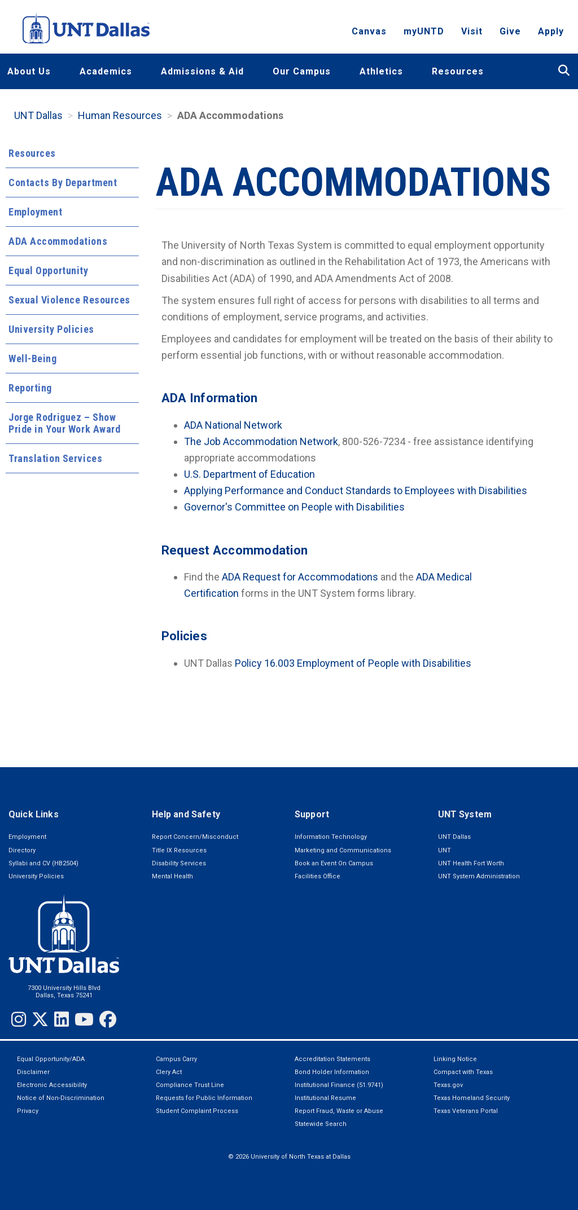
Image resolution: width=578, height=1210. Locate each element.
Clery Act (169, 1072)
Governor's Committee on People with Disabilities (294, 507)
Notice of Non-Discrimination (60, 1098)
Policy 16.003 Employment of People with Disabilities (353, 663)
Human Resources (120, 115)
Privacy (27, 1111)
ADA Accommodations (57, 241)
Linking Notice (455, 1059)
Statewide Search (321, 1124)
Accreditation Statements (332, 1059)
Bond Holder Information (332, 1072)
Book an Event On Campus (334, 863)
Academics (106, 71)
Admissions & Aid (202, 71)
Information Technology (331, 837)
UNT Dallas (38, 115)
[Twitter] (40, 1019)
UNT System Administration (479, 876)
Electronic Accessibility (52, 1085)
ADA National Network (233, 425)
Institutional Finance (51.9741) (339, 1085)
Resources (458, 71)
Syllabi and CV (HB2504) (43, 863)
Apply (551, 31)
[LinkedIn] (61, 1019)
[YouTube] (84, 1019)
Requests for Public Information (204, 1098)
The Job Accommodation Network (261, 441)
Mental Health (172, 876)
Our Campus (302, 71)
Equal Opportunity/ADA (51, 1059)
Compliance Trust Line (190, 1085)
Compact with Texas (463, 1072)
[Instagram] (18, 1019)
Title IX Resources (179, 850)
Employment (35, 212)
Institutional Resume (325, 1098)
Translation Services (55, 458)
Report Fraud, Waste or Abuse (339, 1111)
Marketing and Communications (343, 850)
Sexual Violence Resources (69, 300)
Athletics (381, 71)
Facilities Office (317, 876)
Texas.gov (448, 1085)
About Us (29, 71)
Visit (472, 31)
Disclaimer (33, 1072)
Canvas (369, 31)
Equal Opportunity (48, 270)
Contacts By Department (62, 182)
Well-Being (32, 358)
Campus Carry (176, 1059)
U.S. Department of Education (249, 474)
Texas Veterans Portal (466, 1111)
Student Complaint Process (197, 1111)
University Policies (51, 329)
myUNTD (424, 31)
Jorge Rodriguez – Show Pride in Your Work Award (64, 423)
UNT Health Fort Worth (471, 863)
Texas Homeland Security (472, 1098)
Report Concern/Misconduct (195, 837)
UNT (444, 850)
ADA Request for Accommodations (300, 577)
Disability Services (179, 863)
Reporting (30, 388)
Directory (22, 850)
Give (510, 31)
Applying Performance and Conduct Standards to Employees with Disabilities (355, 490)
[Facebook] (107, 1019)
